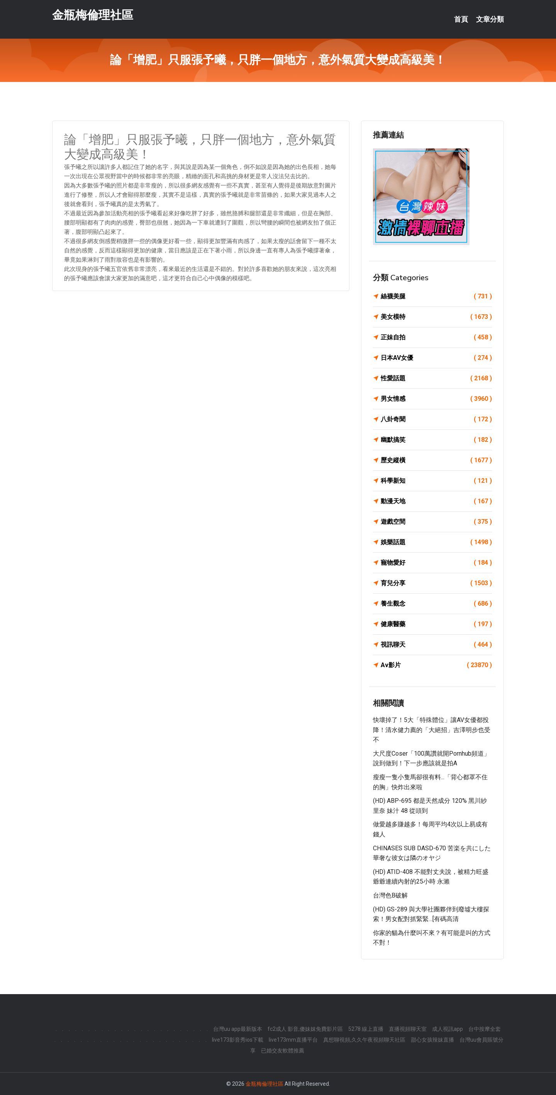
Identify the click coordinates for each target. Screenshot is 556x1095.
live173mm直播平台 (293, 1040)
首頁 (461, 19)
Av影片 (436, 665)
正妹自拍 (436, 337)
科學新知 (436, 480)
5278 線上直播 (365, 1029)
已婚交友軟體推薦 (282, 1050)
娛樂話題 (436, 542)
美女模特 (436, 317)
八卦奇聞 (436, 419)
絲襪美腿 (436, 296)
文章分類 (490, 19)
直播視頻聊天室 (408, 1029)
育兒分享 (436, 583)
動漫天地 (436, 501)
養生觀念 (436, 603)
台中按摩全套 (484, 1029)
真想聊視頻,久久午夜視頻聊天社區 (364, 1040)
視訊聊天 (436, 644)
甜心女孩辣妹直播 (432, 1040)
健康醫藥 (436, 624)
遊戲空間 (436, 521)
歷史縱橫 (436, 460)
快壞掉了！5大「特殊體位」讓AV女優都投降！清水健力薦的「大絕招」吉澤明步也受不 (431, 729)
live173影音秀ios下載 (237, 1040)
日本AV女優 (436, 358)
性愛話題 (436, 378)
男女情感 (436, 398)
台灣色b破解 (390, 895)
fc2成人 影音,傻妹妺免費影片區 (305, 1029)
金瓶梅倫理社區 (92, 15)
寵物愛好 (436, 562)
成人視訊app (447, 1029)
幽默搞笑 (436, 439)
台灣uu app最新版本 (237, 1029)
